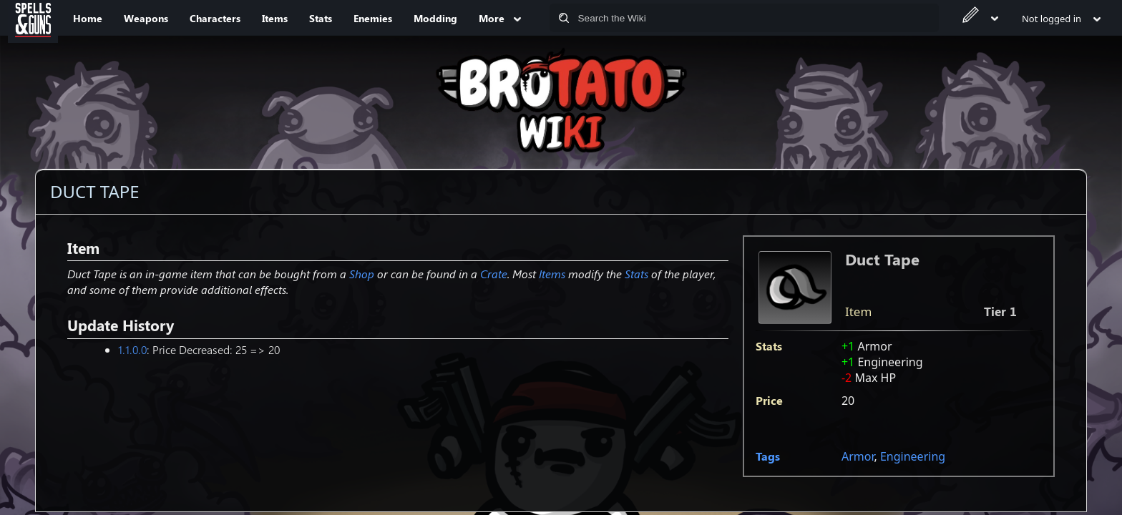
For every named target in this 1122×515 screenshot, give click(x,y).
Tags (768, 456)
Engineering (912, 456)
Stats (636, 273)
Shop (361, 273)
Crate (493, 273)
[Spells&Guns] (33, 18)
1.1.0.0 (132, 349)
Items (552, 273)
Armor (857, 456)
